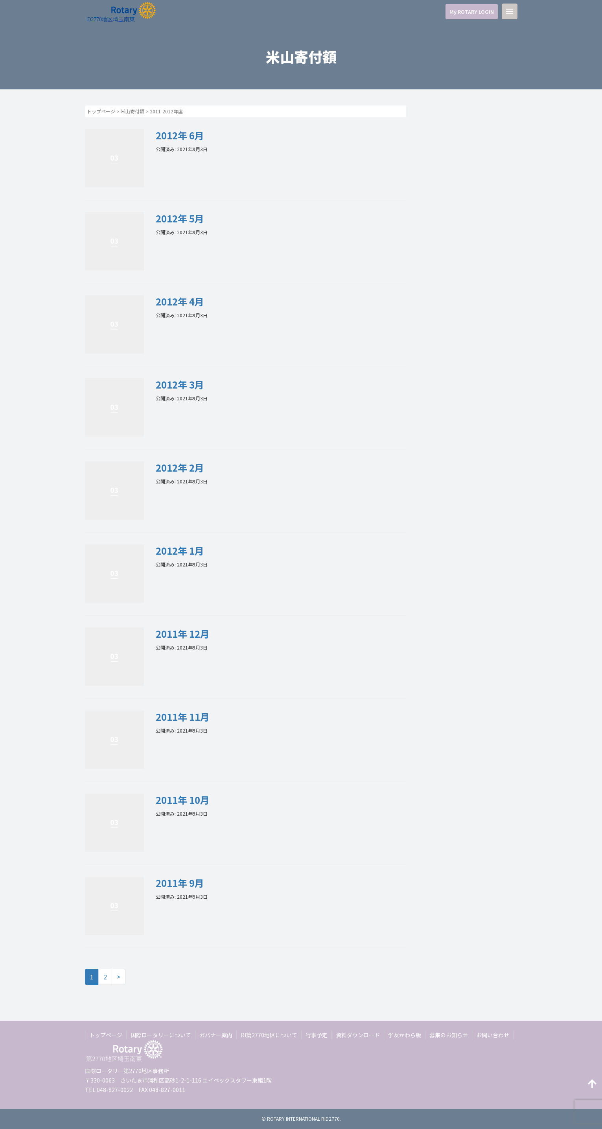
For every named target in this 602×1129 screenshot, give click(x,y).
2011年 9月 (180, 883)
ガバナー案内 (215, 1035)
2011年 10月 (183, 800)
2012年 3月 (180, 384)
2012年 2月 (180, 467)
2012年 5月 (180, 218)
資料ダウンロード (358, 1035)
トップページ (101, 111)
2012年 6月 (180, 135)
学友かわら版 (404, 1035)
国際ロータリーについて (161, 1035)
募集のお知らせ (448, 1035)
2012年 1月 (180, 550)
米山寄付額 (132, 111)
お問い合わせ (492, 1035)
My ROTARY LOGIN (471, 11)
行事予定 (317, 1035)
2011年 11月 (183, 717)
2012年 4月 (180, 301)
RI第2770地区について (269, 1035)
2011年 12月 (183, 633)
